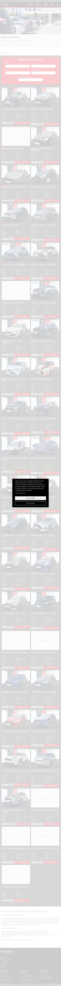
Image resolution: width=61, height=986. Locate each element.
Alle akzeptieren (30, 498)
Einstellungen (30, 503)
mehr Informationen (20, 493)
